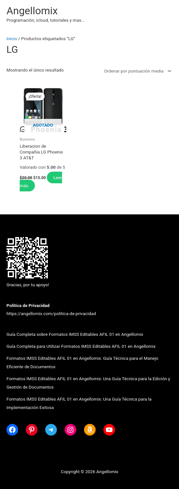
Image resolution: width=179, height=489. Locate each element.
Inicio (11, 38)
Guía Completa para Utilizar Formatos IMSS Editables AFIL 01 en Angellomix (80, 346)
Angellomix (32, 11)
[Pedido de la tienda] (136, 71)
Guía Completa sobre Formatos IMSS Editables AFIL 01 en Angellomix (74, 334)
